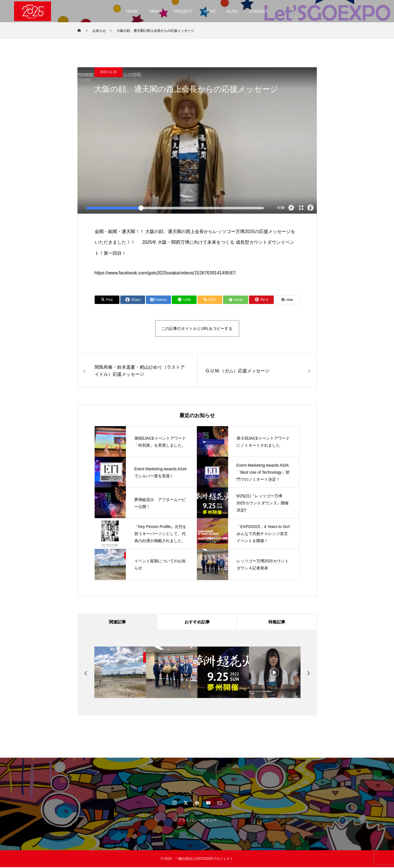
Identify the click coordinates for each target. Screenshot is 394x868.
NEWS (210, 11)
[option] (120, 673)
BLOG (232, 11)
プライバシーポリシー (197, 821)
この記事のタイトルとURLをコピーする (196, 328)
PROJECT (183, 11)
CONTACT (258, 11)
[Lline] (184, 300)
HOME (132, 11)
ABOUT (156, 11)
